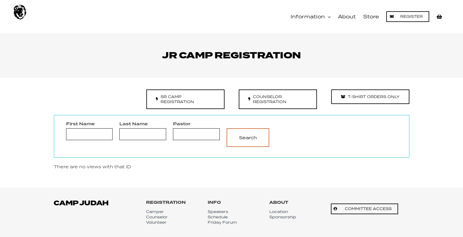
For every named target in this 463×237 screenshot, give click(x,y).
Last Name (133, 124)
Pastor (181, 124)
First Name (80, 124)
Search (248, 137)
